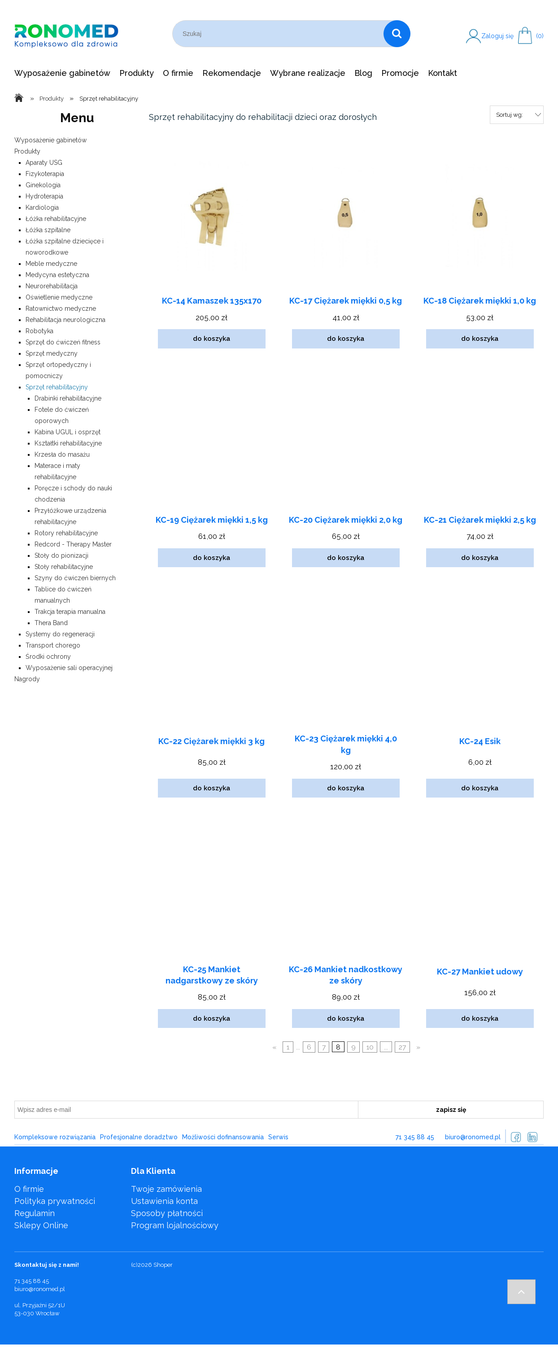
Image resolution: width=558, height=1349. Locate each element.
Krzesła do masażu (62, 454)
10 (370, 1047)
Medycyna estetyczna (57, 274)
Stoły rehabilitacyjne (64, 566)
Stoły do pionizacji (61, 555)
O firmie (29, 1189)
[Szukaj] (397, 33)
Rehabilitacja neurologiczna (65, 319)
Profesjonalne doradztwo (139, 1137)
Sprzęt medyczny (52, 353)
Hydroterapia (44, 196)
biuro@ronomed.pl (473, 1137)
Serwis (278, 1137)
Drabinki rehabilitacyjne (68, 398)
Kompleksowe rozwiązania (55, 1137)
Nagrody (27, 679)
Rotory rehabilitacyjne (66, 533)
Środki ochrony (48, 656)
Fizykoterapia (45, 173)
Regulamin (34, 1213)
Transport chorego (53, 645)
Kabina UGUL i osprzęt (67, 432)
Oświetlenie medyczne (59, 297)
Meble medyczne (51, 263)
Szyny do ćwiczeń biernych (75, 578)
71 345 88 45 (415, 1137)
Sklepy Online (41, 1225)
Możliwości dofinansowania (223, 1137)
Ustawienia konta (164, 1201)
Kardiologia (42, 207)
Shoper (163, 1264)
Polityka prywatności (54, 1201)
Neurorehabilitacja (52, 286)
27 (402, 1047)
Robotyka (39, 331)
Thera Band (51, 622)
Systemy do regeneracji (60, 634)
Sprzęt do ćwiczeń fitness (63, 342)
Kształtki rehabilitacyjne (68, 443)
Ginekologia (43, 185)
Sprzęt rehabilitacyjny (57, 387)
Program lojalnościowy (174, 1225)
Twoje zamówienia (166, 1189)
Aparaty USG (44, 162)
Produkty (27, 151)
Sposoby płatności (167, 1213)
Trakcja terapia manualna (70, 611)
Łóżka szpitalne (48, 230)
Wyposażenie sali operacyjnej (69, 667)
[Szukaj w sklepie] (280, 34)
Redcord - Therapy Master (73, 544)
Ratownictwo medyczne (61, 308)
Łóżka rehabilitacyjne (56, 218)
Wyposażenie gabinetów (50, 140)
